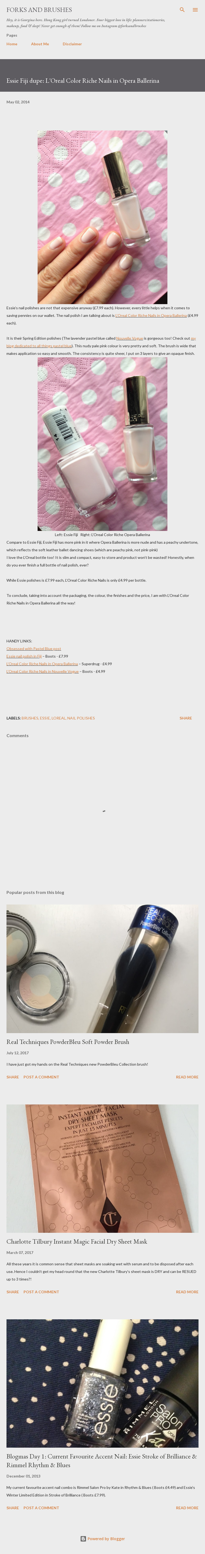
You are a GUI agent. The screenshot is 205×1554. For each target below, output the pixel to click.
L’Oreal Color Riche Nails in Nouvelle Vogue (42, 671)
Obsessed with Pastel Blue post (33, 648)
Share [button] (186, 718)
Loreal (59, 718)
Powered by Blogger (102, 1538)
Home (11, 44)
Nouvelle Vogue (129, 338)
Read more (187, 1077)
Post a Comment (41, 1077)
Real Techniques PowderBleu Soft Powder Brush (67, 1041)
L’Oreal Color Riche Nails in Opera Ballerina (151, 315)
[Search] (182, 10)
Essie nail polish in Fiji (24, 656)
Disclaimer (72, 44)
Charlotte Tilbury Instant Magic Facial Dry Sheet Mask (76, 1241)
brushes (30, 718)
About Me (40, 44)
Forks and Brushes (39, 9)
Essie (45, 718)
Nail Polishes (81, 718)
